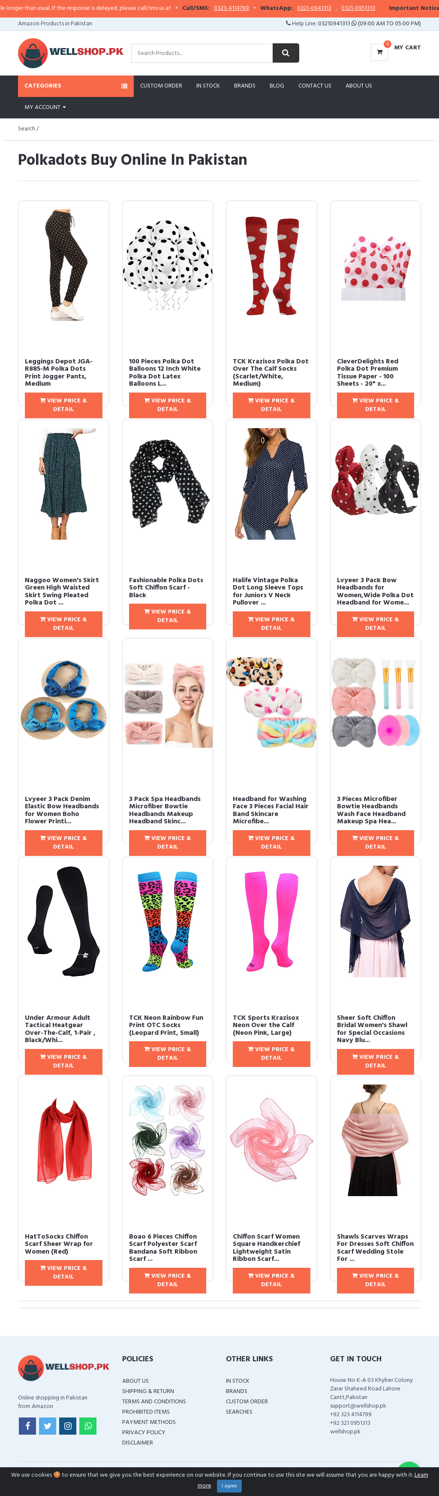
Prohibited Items (146, 1412)
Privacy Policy (143, 1433)
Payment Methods (149, 1422)
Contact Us (314, 86)
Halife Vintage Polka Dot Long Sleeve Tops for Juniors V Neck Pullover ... (268, 592)
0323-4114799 (250, 8)
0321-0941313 (333, 8)
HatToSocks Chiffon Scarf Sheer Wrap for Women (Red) (59, 1244)
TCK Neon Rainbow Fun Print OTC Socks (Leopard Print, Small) (166, 1025)
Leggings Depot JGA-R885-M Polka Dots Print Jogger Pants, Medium (59, 373)
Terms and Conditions (154, 1402)
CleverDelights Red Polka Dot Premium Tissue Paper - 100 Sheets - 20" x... (367, 373)
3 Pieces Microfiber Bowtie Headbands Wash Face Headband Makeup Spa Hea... (371, 811)
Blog (277, 86)
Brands (245, 86)
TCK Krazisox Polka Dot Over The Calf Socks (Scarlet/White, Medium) (271, 373)
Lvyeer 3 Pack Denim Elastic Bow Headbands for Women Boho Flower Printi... (62, 811)
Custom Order (161, 86)
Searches (239, 1412)
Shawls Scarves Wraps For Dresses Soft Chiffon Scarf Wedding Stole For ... (375, 1248)
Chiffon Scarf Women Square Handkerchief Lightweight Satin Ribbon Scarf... (266, 1248)
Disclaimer (137, 1443)
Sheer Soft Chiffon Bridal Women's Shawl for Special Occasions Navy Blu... (372, 1029)
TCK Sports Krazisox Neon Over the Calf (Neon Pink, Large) (266, 1025)
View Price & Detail (63, 405)
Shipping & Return (148, 1391)
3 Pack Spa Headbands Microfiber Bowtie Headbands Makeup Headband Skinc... (165, 811)
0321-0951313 (377, 8)
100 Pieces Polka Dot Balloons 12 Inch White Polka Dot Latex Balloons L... (165, 373)
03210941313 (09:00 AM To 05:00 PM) (369, 24)
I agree (229, 1486)
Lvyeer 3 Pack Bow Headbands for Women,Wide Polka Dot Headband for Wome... (375, 592)
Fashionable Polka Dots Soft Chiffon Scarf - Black (166, 588)
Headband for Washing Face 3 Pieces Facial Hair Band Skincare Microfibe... (271, 811)
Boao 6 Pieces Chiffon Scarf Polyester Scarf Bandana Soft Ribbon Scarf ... (163, 1248)
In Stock (208, 86)
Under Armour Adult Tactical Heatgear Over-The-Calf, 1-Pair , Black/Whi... (60, 1029)
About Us (359, 86)
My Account (45, 107)
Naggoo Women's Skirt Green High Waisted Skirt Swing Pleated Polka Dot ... (62, 592)
